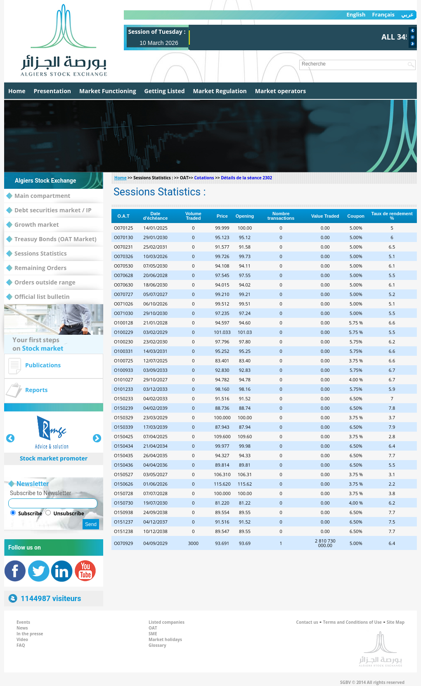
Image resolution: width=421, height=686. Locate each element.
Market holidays (165, 639)
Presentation (52, 91)
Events (23, 622)
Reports (36, 390)
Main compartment (38, 196)
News (22, 628)
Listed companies (166, 622)
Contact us (307, 622)
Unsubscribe (68, 513)
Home (16, 91)
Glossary (157, 645)
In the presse (30, 634)
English (355, 14)
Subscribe (30, 513)
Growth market (32, 225)
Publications (43, 365)
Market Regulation (220, 91)
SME (153, 634)
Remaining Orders (36, 268)
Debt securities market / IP (49, 210)
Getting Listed (164, 91)
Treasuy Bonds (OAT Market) (51, 239)
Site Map (395, 622)
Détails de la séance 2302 (246, 178)
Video (22, 639)
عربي (407, 14)
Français (383, 14)
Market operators (280, 91)
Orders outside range (41, 282)
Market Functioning (107, 91)
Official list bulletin (38, 297)
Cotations (204, 178)
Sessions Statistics (36, 254)
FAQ (21, 645)
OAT (153, 628)
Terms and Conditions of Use (352, 622)
